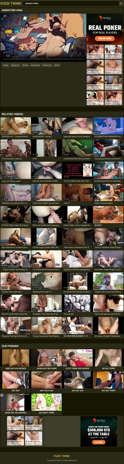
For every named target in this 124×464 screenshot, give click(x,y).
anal (26, 65)
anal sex (48, 65)
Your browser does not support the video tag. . (43, 37)
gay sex (16, 65)
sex (57, 65)
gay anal (36, 65)
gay (6, 65)
